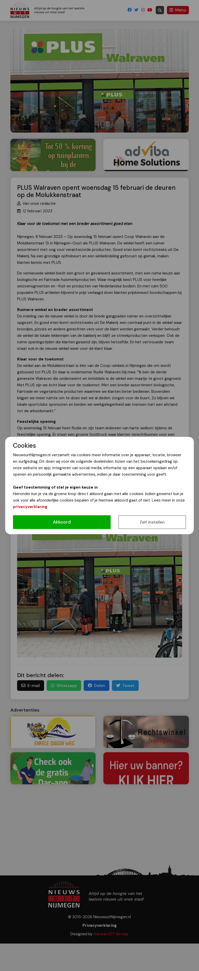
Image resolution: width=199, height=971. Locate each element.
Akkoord (62, 522)
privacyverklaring (30, 506)
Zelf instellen (152, 522)
